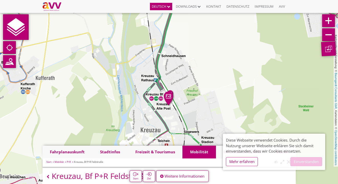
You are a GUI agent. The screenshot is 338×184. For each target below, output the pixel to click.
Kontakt (213, 6)
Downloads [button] (188, 6)
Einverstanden (306, 161)
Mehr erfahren (242, 161)
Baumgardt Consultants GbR (335, 91)
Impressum (264, 6)
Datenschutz (237, 6)
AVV (282, 6)
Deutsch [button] (161, 6)
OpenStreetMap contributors (335, 147)
